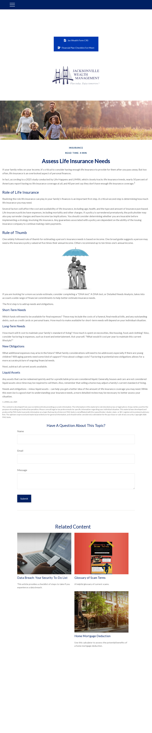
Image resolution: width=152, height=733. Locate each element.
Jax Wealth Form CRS (76, 40)
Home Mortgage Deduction (92, 636)
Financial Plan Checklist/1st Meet (76, 47)
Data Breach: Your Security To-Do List (42, 577)
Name (20, 431)
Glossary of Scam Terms (90, 577)
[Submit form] (24, 498)
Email (20, 450)
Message (22, 470)
